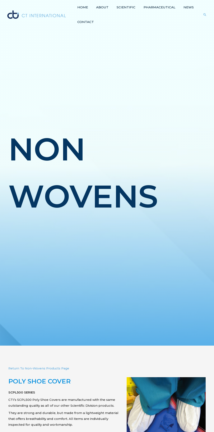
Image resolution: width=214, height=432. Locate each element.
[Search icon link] (205, 15)
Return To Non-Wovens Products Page (40, 368)
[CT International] (36, 14)
